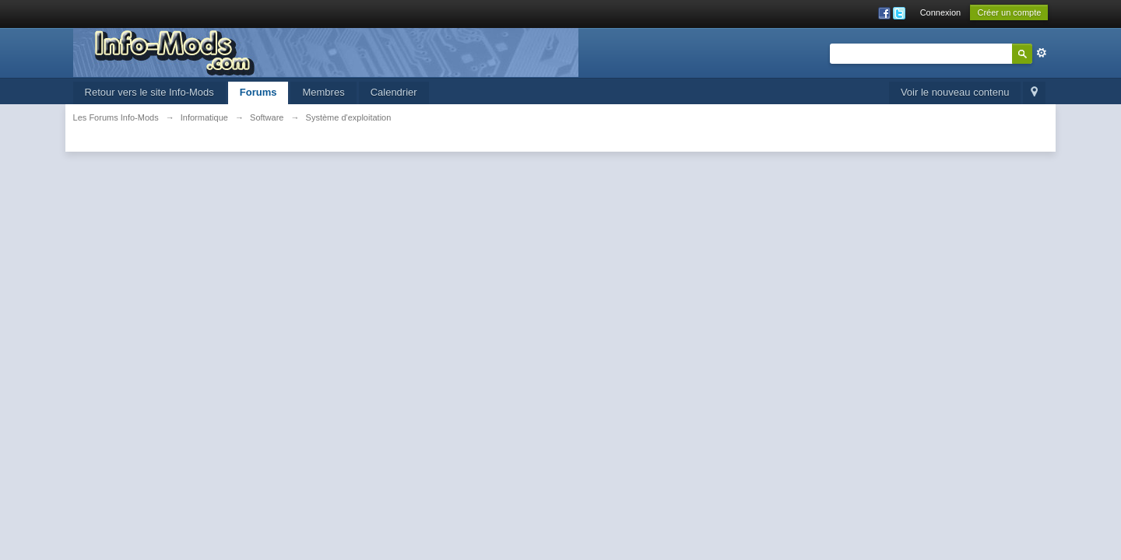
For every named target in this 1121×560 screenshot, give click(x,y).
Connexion (940, 12)
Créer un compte (1009, 12)
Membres (323, 92)
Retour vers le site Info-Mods (149, 92)
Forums (258, 92)
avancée (1041, 53)
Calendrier (394, 92)
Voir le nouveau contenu (955, 92)
